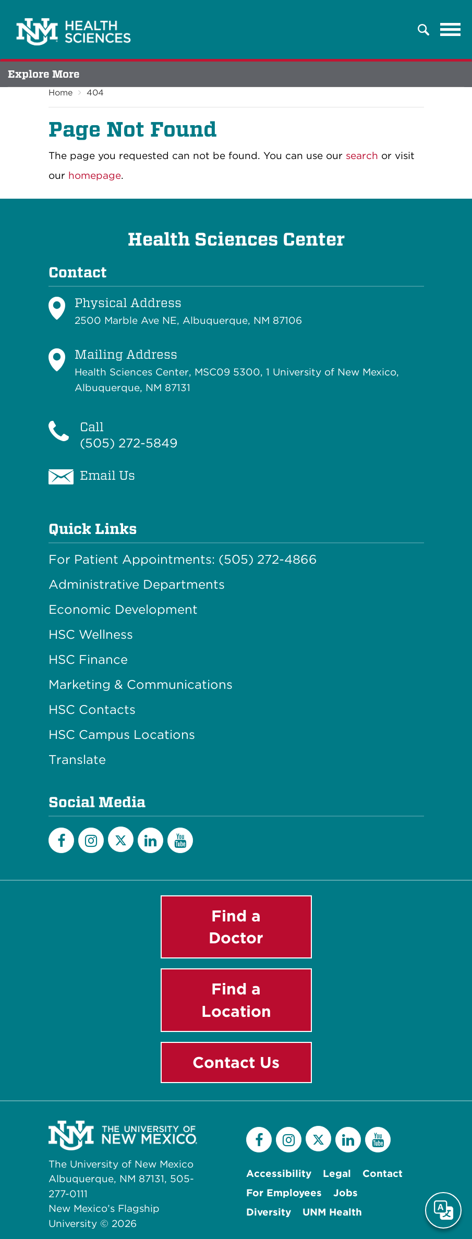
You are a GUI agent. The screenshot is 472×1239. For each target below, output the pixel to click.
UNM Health (332, 1212)
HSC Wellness (91, 634)
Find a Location (236, 1000)
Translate (77, 760)
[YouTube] (180, 840)
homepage (94, 175)
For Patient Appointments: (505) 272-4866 (183, 559)
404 (95, 93)
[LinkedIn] (150, 840)
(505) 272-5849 (129, 443)
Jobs (345, 1193)
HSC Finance (88, 659)
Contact (382, 1174)
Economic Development (123, 609)
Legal (337, 1174)
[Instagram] (91, 840)
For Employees (284, 1193)
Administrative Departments (137, 584)
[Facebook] (61, 840)
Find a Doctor (236, 927)
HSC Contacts (92, 709)
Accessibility (278, 1174)
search (362, 156)
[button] (423, 29)
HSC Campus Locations (122, 734)
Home (60, 93)
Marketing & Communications (141, 684)
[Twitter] (121, 839)
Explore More (44, 74)
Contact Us (236, 1062)
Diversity (268, 1212)
